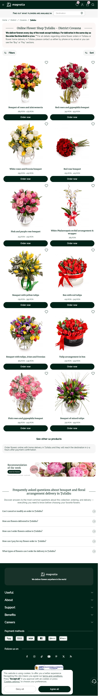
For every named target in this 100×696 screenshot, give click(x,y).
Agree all (54, 689)
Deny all (20, 689)
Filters (9, 53)
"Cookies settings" (12, 681)
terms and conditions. (53, 676)
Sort (89, 53)
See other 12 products (49, 439)
